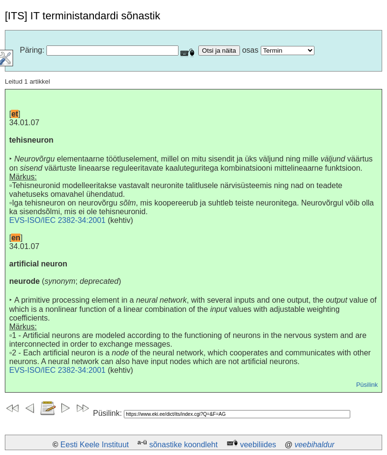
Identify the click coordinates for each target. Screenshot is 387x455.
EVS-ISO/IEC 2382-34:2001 (57, 220)
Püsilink (367, 384)
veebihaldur (315, 444)
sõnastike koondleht (183, 444)
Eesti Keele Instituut (94, 444)
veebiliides (258, 444)
